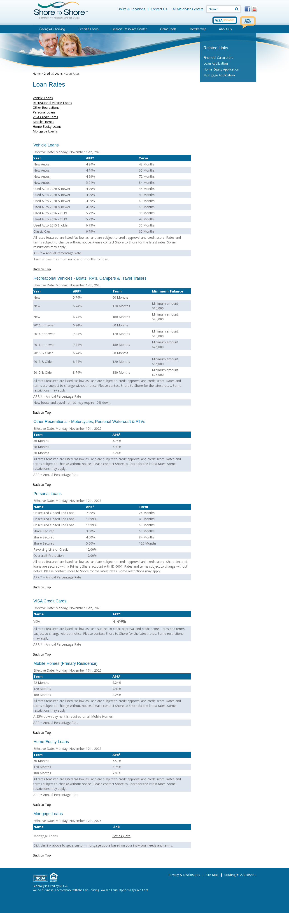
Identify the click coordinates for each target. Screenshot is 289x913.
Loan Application (215, 63)
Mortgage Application (219, 75)
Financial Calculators (218, 57)
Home (37, 73)
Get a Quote (121, 836)
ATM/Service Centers (188, 9)
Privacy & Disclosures (184, 875)
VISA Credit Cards (45, 117)
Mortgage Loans (45, 131)
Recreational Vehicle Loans (52, 103)
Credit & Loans (53, 73)
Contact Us (159, 9)
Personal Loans (44, 112)
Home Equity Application (221, 69)
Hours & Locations (131, 9)
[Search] (237, 9)
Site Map (212, 875)
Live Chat (248, 22)
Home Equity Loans (47, 126)
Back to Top (42, 269)
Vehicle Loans (43, 98)
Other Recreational (46, 107)
